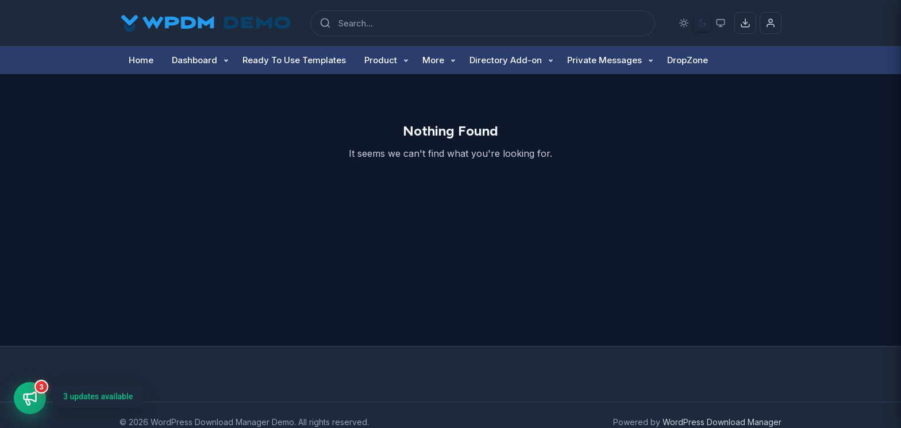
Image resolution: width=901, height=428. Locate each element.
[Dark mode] (702, 23)
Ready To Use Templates (294, 60)
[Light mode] (683, 23)
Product (380, 60)
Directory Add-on (505, 60)
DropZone (687, 60)
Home (141, 60)
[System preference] (720, 23)
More (433, 60)
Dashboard (194, 60)
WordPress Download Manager (722, 422)
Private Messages (604, 60)
